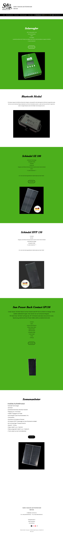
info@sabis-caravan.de (39, 14)
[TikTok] (31, 526)
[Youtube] (35, 526)
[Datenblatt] (31, 47)
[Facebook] (37, 526)
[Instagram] (33, 526)
